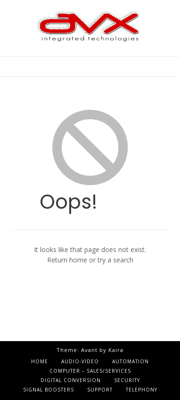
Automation (130, 361)
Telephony (141, 389)
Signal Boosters (48, 389)
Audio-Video (80, 361)
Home (39, 361)
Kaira (115, 349)
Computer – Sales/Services (90, 370)
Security (127, 380)
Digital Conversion (71, 380)
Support (100, 389)
